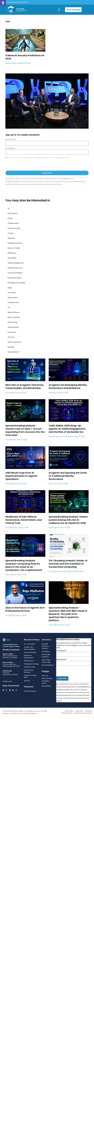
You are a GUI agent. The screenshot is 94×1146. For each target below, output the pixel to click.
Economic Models (15, 273)
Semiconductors (14, 342)
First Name (10, 148)
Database (12, 253)
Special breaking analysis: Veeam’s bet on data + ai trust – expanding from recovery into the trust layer (25, 430)
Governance (13, 297)
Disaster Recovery (15, 268)
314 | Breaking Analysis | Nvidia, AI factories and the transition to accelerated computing (68, 563)
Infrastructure (13, 302)
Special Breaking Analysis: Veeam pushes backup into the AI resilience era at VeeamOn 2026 (68, 520)
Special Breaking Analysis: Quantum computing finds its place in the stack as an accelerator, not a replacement (23, 565)
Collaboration (13, 223)
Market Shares (13, 312)
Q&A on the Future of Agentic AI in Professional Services (25, 609)
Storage (11, 347)
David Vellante (10, 440)
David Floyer (67, 571)
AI (8, 208)
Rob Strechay (10, 484)
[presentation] (22, 165)
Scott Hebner (10, 393)
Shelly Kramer (10, 63)
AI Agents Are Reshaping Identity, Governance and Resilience (68, 386)
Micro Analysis (14, 317)
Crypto (10, 233)
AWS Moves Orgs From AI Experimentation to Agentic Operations (21, 476)
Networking (12, 322)
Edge (10, 287)
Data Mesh (12, 258)
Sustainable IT (13, 352)
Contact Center (14, 228)
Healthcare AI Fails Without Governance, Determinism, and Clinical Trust (23, 520)
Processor (12, 332)
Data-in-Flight (14, 248)
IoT (9, 307)
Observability (13, 327)
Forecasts (12, 292)
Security (11, 337)
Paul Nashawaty (54, 436)
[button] (3, 3)
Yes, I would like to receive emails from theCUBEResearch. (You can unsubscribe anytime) (38, 158)
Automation (12, 213)
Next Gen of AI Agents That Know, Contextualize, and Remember (24, 386)
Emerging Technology (16, 282)
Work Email (10, 139)
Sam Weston (68, 436)
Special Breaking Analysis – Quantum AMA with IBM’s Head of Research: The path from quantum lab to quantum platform (68, 614)
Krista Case (53, 393)
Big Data (11, 238)
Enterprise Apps (14, 278)
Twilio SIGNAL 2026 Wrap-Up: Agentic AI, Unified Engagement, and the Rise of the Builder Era (67, 429)
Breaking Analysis (15, 243)
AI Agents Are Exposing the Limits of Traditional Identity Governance (68, 476)
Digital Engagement (16, 263)
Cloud (10, 218)
